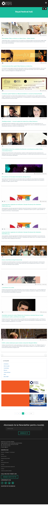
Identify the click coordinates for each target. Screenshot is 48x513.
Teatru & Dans (7, 372)
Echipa (2, 454)
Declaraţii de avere (5, 462)
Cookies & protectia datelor (6, 470)
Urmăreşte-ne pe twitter (9, 477)
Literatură (6, 363)
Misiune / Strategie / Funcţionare (8, 452)
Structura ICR (3, 456)
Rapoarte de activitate (5, 458)
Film (5, 374)
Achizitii (2, 464)
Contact (2, 468)
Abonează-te (24, 433)
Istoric (2, 460)
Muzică (5, 370)
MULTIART (6, 376)
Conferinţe (6, 368)
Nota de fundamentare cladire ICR (8, 466)
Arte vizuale (6, 366)
